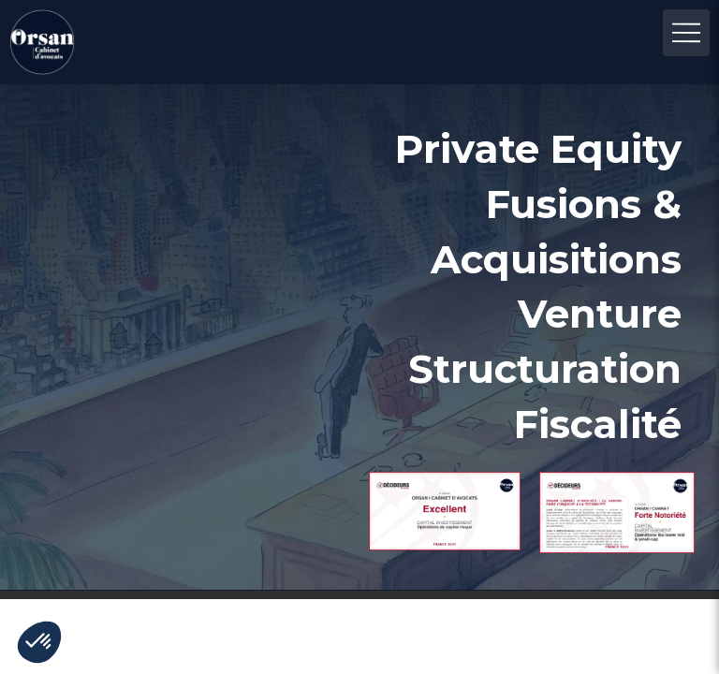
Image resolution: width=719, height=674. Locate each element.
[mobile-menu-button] (686, 32)
